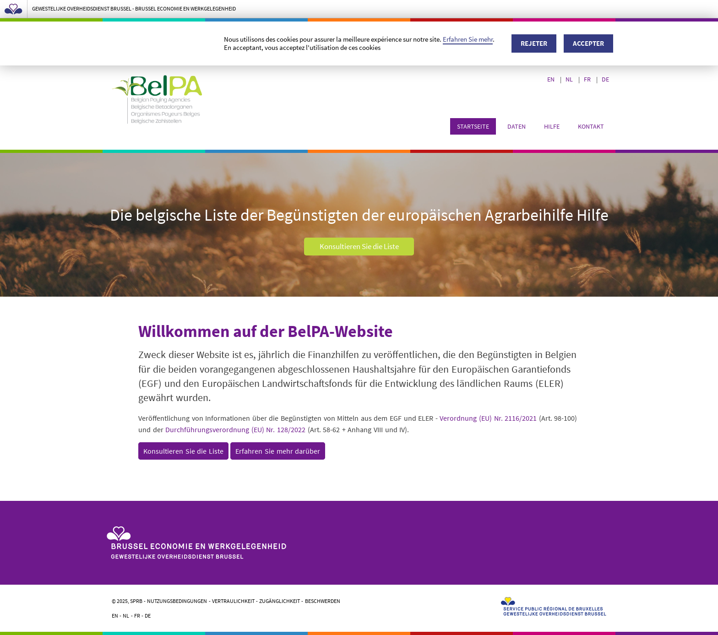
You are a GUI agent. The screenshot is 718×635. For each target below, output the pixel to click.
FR (588, 79)
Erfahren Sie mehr (468, 39)
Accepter (588, 43)
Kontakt (591, 126)
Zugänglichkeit (279, 600)
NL (570, 79)
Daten (516, 126)
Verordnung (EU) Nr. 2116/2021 (488, 418)
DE (606, 79)
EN (551, 79)
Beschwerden (322, 600)
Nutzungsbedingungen (177, 600)
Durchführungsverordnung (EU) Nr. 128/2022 (235, 429)
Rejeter (534, 43)
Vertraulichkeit (233, 600)
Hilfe (552, 126)
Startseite (473, 126)
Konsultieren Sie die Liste (359, 247)
